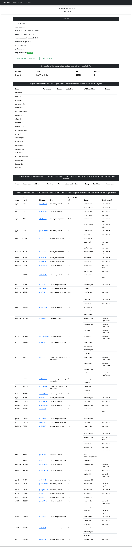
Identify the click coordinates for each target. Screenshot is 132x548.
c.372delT (42, 318)
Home (15, 3)
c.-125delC (42, 419)
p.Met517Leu (43, 470)
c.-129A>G (42, 409)
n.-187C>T (42, 342)
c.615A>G (42, 539)
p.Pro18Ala (43, 307)
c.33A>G (42, 398)
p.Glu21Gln (43, 204)
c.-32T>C (42, 461)
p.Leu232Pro (43, 394)
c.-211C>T (42, 528)
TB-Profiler (6, 2)
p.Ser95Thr (43, 211)
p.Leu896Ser (43, 405)
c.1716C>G (43, 219)
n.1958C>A (43, 379)
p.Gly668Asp (43, 231)
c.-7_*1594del (44, 336)
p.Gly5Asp (42, 455)
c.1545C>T (42, 426)
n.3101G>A (43, 386)
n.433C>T (42, 357)
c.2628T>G (42, 258)
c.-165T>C (42, 285)
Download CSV (21, 58)
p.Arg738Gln (43, 490)
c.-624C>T (42, 480)
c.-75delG (42, 517)
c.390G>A (42, 252)
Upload (20, 3)
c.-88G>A (42, 422)
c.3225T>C (42, 261)
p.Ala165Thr (43, 484)
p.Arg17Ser (43, 501)
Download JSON (46, 58)
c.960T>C (42, 238)
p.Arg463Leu (43, 401)
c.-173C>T (42, 288)
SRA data (28, 3)
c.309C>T (42, 497)
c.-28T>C (42, 292)
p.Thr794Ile (43, 275)
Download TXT (33, 58)
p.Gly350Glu (43, 464)
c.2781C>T (42, 493)
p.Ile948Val (43, 265)
